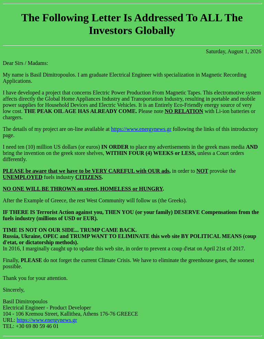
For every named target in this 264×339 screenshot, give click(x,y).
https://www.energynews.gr (141, 129)
